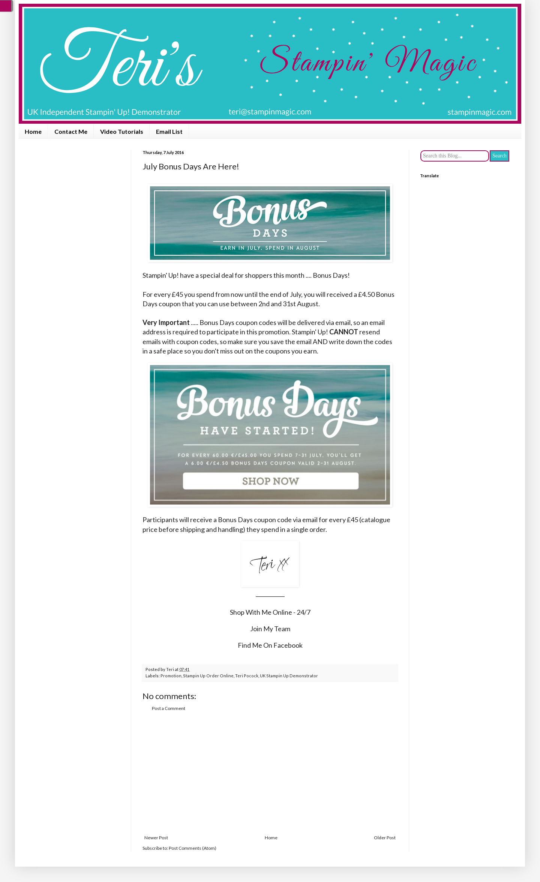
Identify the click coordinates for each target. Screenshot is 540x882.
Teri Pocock (246, 675)
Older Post (385, 837)
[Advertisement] (270, 773)
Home (33, 131)
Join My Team (270, 628)
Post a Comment (168, 708)
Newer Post (156, 837)
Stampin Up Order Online (208, 675)
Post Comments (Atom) (192, 848)
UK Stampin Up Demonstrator (289, 675)
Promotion (171, 675)
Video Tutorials (121, 131)
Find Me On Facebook (270, 645)
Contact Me (70, 131)
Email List (169, 131)
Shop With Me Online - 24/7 (270, 612)
